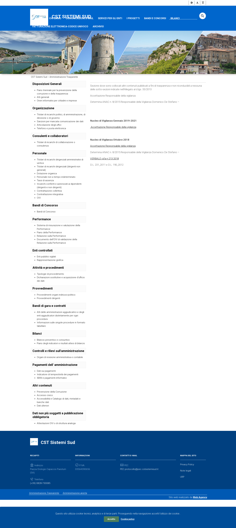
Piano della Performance (50, 250)
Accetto (111, 519)
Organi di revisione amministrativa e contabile (61, 382)
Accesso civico (45, 421)
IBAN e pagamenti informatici (52, 403)
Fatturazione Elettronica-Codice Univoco (60, 35)
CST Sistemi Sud (71, 17)
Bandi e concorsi (155, 27)
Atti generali (43, 106)
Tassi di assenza (45, 196)
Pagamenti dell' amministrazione (55, 390)
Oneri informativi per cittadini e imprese (57, 110)
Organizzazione (43, 118)
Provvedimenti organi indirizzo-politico (57, 314)
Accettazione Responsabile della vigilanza (115, 141)
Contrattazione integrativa (51, 211)
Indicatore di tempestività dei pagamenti (58, 400)
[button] (191, 3)
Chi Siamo (55, 27)
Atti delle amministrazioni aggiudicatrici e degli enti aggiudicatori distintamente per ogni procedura (61, 336)
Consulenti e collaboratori (50, 150)
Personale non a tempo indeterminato (57, 193)
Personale (40, 168)
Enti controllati (43, 269)
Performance (42, 237)
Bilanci (175, 27)
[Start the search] (202, 16)
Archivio (98, 35)
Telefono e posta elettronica (52, 143)
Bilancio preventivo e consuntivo (54, 360)
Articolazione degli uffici (49, 139)
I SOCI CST (38, 27)
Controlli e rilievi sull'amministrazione (58, 376)
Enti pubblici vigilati (47, 275)
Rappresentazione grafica (51, 279)
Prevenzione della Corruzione (52, 417)
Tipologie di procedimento (51, 293)
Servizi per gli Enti (110, 27)
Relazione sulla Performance (52, 254)
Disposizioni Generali (47, 93)
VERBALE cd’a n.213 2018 (105, 176)
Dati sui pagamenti (47, 396)
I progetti (133, 27)
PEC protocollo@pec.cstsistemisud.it (140, 496)
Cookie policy (127, 519)
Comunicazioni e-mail (79, 27)
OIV (39, 215)
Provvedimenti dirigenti (49, 318)
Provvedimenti (43, 308)
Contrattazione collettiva (50, 207)
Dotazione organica (47, 189)
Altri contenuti (42, 411)
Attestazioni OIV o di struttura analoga (57, 450)
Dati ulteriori (43, 432)
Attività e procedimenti (48, 287)
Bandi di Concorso (45, 222)
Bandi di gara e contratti (49, 326)
